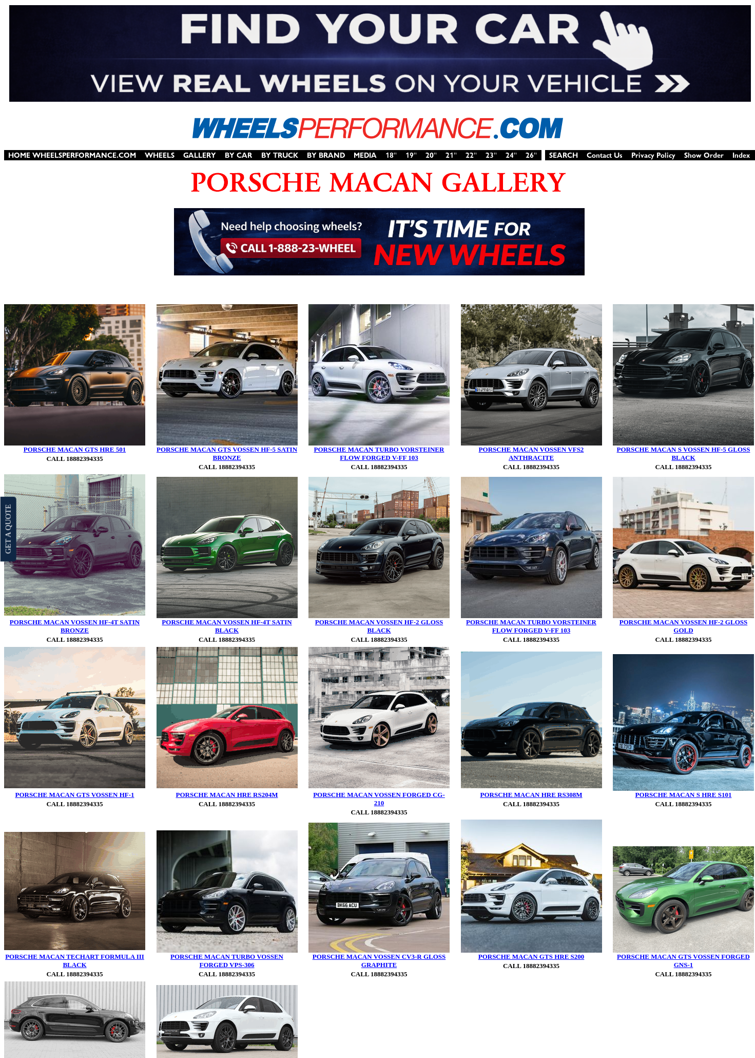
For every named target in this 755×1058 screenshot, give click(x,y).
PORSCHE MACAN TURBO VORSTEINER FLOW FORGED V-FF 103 (379, 453)
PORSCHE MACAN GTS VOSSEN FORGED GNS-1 (683, 961)
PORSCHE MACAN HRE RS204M (227, 795)
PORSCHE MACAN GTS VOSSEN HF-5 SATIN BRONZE (227, 453)
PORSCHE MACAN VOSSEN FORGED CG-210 (379, 799)
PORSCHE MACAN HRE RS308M (531, 795)
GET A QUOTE (8, 528)
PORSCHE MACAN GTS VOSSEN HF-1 (74, 795)
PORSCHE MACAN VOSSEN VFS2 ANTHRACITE (531, 453)
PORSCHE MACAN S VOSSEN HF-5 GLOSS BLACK (683, 453)
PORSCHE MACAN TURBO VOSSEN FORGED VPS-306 (226, 961)
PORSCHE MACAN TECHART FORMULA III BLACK (74, 961)
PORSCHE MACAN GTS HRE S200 (531, 956)
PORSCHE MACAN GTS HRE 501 (75, 449)
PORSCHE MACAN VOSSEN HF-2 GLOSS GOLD (683, 626)
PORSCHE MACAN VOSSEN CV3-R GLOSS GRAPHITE (379, 961)
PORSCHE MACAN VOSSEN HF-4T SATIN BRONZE (75, 626)
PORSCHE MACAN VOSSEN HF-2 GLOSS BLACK (379, 626)
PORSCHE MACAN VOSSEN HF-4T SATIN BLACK (227, 626)
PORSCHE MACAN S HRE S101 (683, 795)
